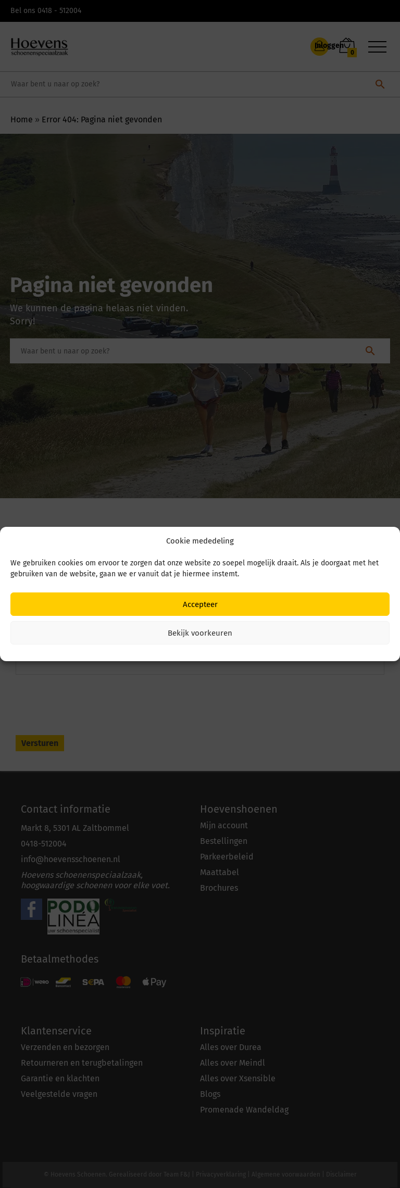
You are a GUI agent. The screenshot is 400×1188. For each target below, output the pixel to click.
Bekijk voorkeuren (200, 633)
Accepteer (200, 604)
